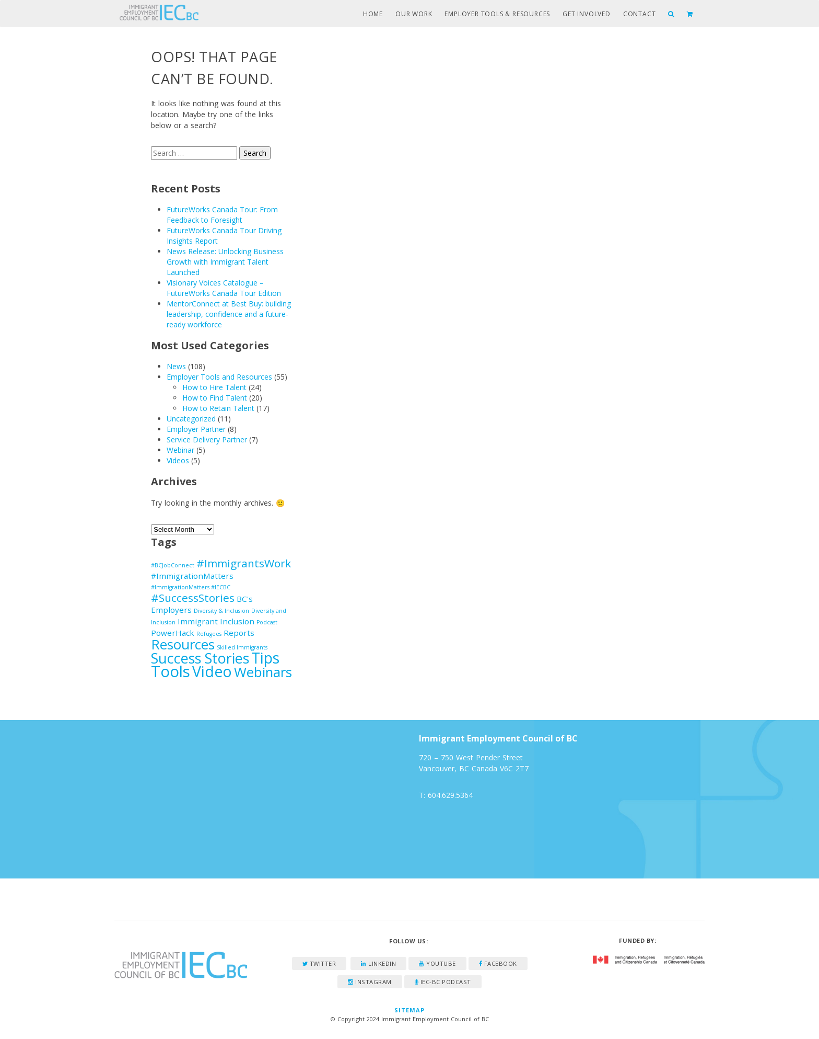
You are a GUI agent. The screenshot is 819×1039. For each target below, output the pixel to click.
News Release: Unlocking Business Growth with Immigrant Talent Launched (225, 261)
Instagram (370, 982)
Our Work (413, 13)
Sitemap (409, 1010)
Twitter (319, 963)
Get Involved (587, 13)
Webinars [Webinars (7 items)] (263, 672)
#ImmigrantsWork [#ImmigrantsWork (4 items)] (243, 563)
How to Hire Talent (214, 387)
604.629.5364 (450, 795)
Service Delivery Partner (207, 439)
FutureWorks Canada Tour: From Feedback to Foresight (222, 214)
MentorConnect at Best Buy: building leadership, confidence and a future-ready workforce (229, 314)
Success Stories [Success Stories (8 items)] (200, 658)
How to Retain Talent (218, 408)
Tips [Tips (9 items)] (265, 658)
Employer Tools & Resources (497, 13)
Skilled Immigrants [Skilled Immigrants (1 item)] (242, 647)
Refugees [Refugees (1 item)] (208, 633)
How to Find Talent (214, 398)
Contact (639, 13)
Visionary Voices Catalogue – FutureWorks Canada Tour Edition (224, 288)
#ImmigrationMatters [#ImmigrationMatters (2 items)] (192, 575)
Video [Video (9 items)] (212, 671)
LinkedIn (378, 963)
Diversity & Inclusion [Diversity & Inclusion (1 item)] (221, 610)
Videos (178, 460)
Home (373, 13)
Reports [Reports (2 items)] (239, 632)
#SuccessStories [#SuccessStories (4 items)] (193, 597)
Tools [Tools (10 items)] (170, 671)
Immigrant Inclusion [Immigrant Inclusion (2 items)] (216, 621)
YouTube (437, 963)
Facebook (498, 963)
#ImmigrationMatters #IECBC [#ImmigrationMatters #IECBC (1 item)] (190, 587)
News (176, 366)
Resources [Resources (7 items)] (183, 644)
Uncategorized (191, 419)
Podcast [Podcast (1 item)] (266, 622)
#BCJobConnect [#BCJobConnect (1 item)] (172, 565)
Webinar (180, 450)
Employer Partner (196, 429)
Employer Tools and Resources (219, 377)
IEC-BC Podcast (443, 982)
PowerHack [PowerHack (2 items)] (172, 632)
